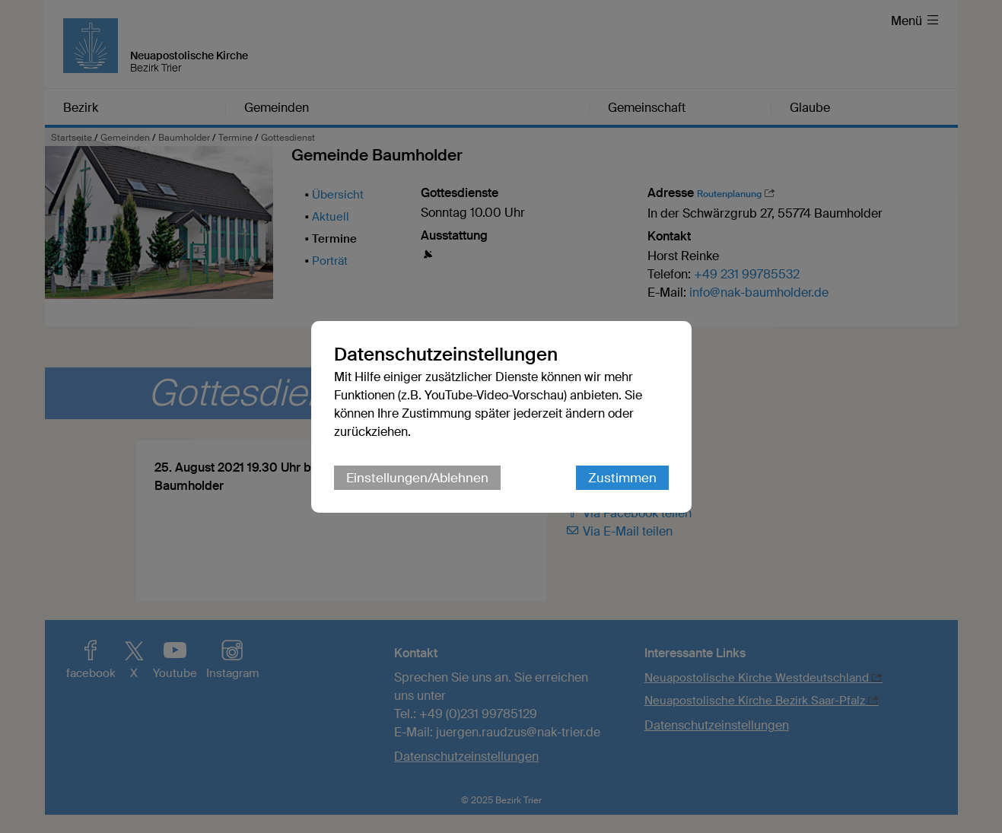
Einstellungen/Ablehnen (417, 477)
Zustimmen (622, 477)
